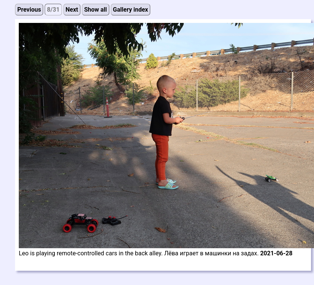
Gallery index (130, 9)
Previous (29, 9)
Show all (95, 9)
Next (72, 9)
